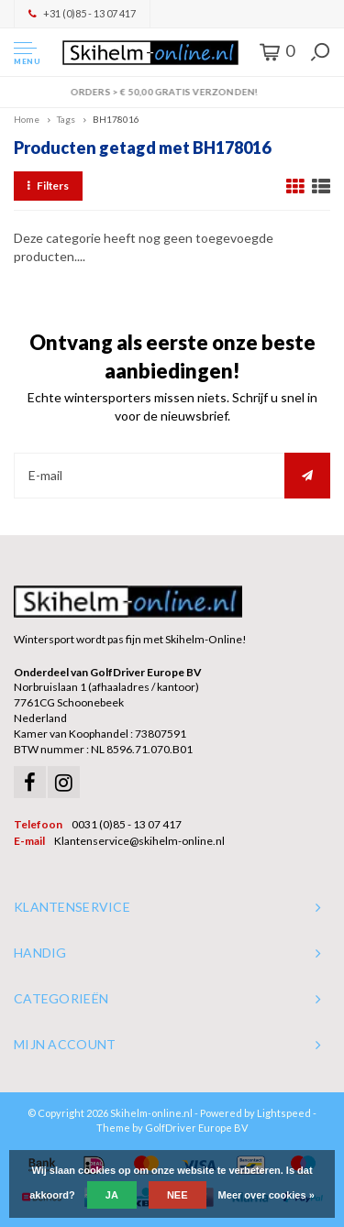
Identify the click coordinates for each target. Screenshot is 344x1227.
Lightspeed (284, 1113)
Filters (48, 185)
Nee (177, 1194)
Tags (66, 119)
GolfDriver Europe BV (196, 1128)
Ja (111, 1194)
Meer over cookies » (266, 1194)
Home (26, 119)
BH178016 (116, 119)
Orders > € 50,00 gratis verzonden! (171, 91)
